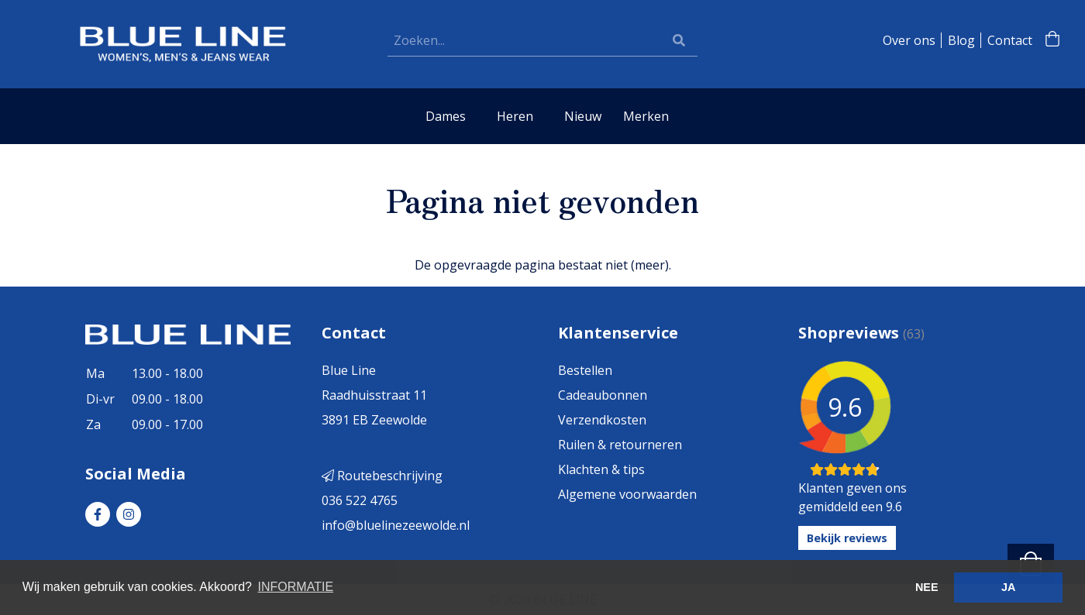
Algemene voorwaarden (627, 494)
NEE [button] (927, 587)
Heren (515, 116)
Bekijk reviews (847, 538)
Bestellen (585, 370)
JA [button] (1008, 587)
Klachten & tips (601, 469)
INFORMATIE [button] (295, 586)
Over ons (909, 40)
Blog (961, 40)
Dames (445, 116)
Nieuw (582, 116)
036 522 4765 (360, 500)
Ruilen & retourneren (620, 444)
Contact (1009, 40)
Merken (646, 116)
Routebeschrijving (382, 475)
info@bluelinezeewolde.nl (396, 525)
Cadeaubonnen (602, 395)
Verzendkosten (602, 419)
